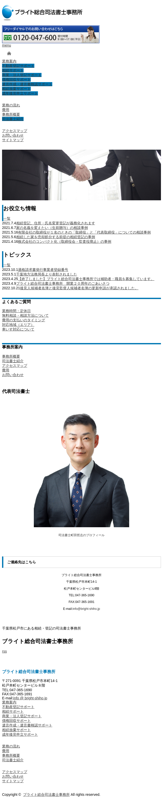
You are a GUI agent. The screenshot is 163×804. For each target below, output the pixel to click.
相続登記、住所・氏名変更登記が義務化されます (55, 223)
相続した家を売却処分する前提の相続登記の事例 (55, 237)
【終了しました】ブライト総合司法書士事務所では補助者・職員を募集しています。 (86, 279)
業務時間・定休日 (16, 311)
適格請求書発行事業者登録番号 (43, 270)
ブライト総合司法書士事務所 (46, 794)
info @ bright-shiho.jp (30, 698)
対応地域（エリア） (18, 325)
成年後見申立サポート (20, 734)
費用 (5, 370)
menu (6, 45)
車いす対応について (18, 329)
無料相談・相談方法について (25, 315)
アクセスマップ (14, 366)
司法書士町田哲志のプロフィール (81, 535)
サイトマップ (13, 781)
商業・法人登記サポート (22, 716)
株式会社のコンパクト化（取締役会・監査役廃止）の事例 (64, 241)
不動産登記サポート (18, 707)
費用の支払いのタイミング (23, 320)
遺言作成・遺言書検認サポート (27, 725)
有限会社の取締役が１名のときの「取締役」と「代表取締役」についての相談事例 (84, 232)
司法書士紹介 (13, 361)
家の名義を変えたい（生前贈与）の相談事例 (52, 228)
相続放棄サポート (16, 730)
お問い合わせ (13, 375)
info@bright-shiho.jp (86, 609)
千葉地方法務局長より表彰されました (46, 274)
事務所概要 (11, 356)
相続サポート (13, 711)
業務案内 (9, 702)
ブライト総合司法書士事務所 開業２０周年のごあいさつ (62, 283)
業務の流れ (11, 746)
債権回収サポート (16, 721)
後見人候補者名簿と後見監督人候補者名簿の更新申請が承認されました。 (79, 288)
